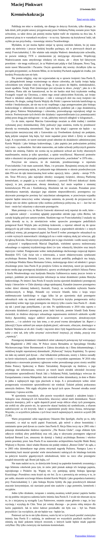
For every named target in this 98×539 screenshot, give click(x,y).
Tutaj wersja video (86, 19)
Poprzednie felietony (85, 536)
